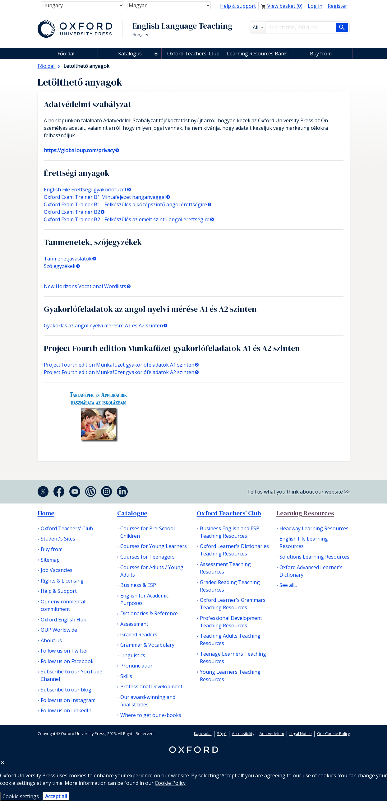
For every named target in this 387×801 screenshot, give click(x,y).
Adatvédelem (272, 733)
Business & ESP (138, 585)
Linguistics (132, 655)
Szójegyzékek (60, 266)
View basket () (281, 5)
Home (46, 513)
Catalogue (132, 513)
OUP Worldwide (59, 629)
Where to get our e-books (150, 715)
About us (51, 640)
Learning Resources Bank (257, 53)
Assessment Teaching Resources (225, 568)
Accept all (56, 796)
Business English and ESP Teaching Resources (229, 532)
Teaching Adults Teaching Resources (230, 639)
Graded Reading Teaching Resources (230, 586)
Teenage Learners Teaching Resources (233, 657)
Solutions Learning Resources (314, 556)
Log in (315, 5)
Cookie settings (20, 796)
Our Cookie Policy (333, 733)
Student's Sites (58, 538)
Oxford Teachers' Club (193, 53)
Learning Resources (305, 513)
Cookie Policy (170, 783)
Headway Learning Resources (313, 528)
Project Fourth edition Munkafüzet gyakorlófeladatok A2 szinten (119, 372)
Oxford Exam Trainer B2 (72, 211)
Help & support (238, 5)
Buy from (321, 53)
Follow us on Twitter (64, 650)
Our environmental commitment (63, 605)
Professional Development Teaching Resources (231, 622)
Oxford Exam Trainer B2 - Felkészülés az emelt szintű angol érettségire (127, 219)
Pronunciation (137, 665)
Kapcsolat (203, 733)
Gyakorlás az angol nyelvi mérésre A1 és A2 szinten (103, 325)
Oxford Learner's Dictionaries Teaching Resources (234, 550)
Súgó (222, 733)
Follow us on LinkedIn (66, 710)
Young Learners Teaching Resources (230, 675)
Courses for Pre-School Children (147, 532)
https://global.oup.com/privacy (79, 150)
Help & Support (59, 591)
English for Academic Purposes (144, 599)
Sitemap (50, 559)
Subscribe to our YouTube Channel (71, 675)
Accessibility (243, 733)
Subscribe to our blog (66, 689)
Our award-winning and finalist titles (147, 701)
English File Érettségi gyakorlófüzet (85, 189)
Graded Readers (138, 634)
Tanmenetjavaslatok (68, 258)
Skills (126, 676)
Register (337, 5)
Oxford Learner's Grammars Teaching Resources (232, 604)
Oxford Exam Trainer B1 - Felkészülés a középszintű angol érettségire (125, 204)
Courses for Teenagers (147, 556)
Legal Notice (300, 733)
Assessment (134, 624)
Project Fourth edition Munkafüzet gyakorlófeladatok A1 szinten (119, 364)
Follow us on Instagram (68, 700)
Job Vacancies (56, 570)
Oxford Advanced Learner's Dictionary (311, 571)
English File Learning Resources (303, 542)
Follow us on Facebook (67, 661)
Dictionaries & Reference (149, 613)
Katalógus (130, 53)
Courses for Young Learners (153, 546)
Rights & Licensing (62, 580)
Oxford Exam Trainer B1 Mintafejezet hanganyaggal (105, 197)
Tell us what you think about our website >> (298, 491)
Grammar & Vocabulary (147, 644)
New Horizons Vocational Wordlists (85, 286)
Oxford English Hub (63, 619)
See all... (288, 585)
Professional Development (151, 686)
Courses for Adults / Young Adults (151, 571)
